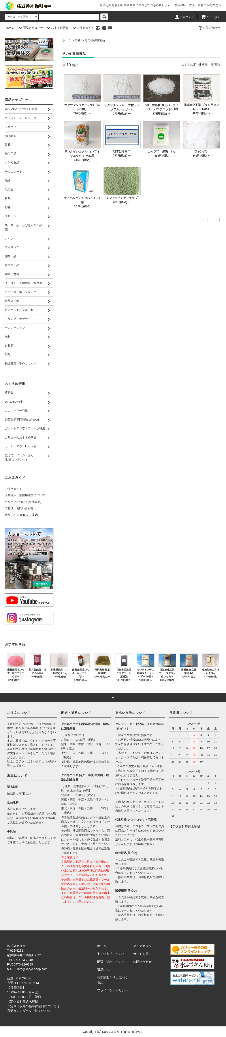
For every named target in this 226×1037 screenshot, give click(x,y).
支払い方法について (111, 954)
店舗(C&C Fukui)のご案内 (21, 515)
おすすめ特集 (57, 27)
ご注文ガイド (83, 27)
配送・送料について (111, 962)
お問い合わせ (209, 27)
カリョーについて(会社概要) (23, 501)
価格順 (203, 64)
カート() (210, 17)
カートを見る (142, 954)
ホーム (10, 27)
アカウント (184, 17)
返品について (106, 969)
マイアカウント (144, 946)
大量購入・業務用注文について (25, 495)
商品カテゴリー (30, 27)
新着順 (215, 64)
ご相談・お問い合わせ (19, 508)
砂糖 (78, 40)
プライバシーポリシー (112, 990)
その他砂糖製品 (95, 40)
